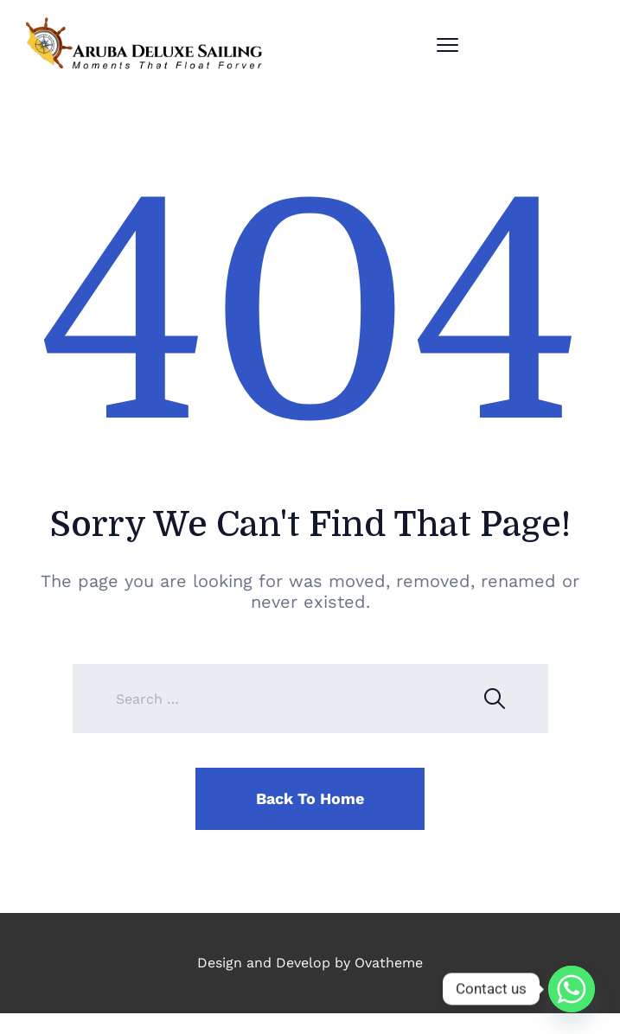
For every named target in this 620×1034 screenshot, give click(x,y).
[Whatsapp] (571, 989)
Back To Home (310, 798)
